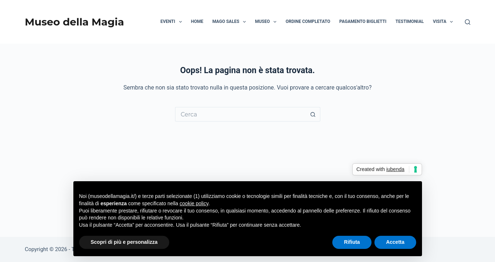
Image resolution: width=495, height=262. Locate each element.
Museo (267, 21)
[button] (180, 21)
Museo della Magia (74, 22)
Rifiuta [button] (352, 242)
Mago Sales (230, 21)
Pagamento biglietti (362, 21)
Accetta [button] (395, 242)
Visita (444, 21)
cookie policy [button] (194, 203)
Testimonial (409, 21)
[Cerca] (467, 22)
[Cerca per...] (240, 114)
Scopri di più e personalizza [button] (124, 242)
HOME (197, 21)
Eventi (173, 21)
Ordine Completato (307, 21)
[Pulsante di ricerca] (313, 114)
